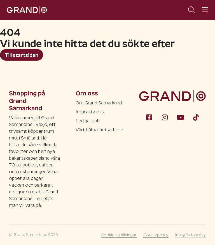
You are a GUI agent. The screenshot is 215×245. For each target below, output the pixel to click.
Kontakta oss (90, 112)
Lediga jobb (88, 120)
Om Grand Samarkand (99, 103)
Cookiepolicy (156, 235)
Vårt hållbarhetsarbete (99, 129)
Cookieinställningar (119, 235)
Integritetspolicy (190, 234)
